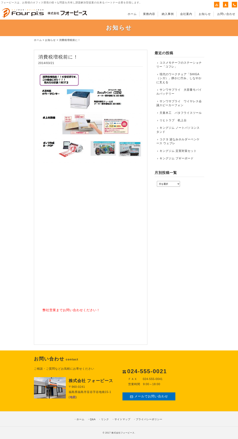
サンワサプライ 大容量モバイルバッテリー (179, 91)
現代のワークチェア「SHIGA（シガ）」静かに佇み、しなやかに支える (179, 78)
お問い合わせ (226, 13)
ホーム (132, 13)
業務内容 (149, 13)
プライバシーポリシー (149, 419)
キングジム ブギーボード (177, 158)
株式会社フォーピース (123, 433)
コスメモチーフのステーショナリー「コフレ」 (179, 64)
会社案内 (186, 13)
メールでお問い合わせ (149, 396)
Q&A (93, 419)
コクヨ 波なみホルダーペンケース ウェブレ (178, 141)
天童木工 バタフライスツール (181, 112)
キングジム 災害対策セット (178, 150)
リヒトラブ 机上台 (173, 120)
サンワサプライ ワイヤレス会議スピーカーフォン (179, 103)
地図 (73, 397)
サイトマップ (122, 419)
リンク (105, 419)
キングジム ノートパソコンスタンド (178, 129)
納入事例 (168, 13)
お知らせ (205, 13)
